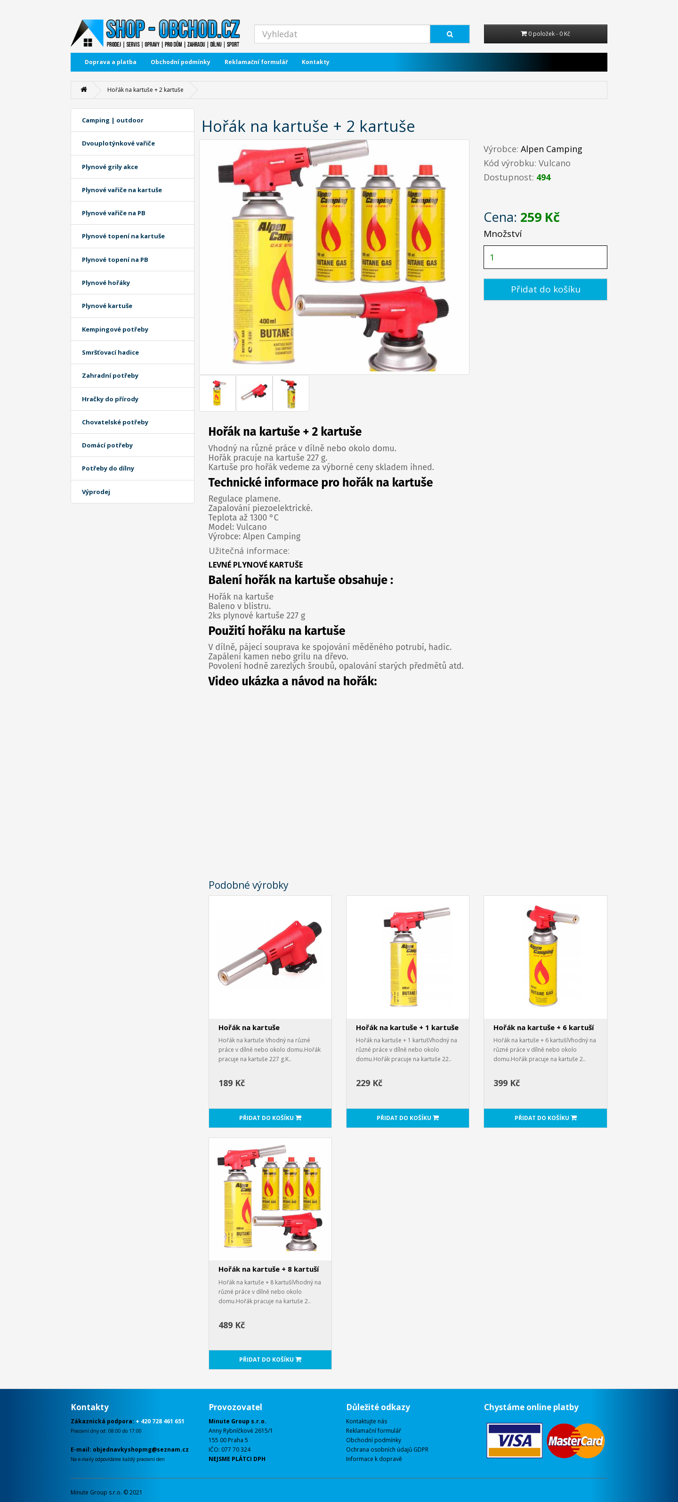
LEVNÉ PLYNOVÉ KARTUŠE (256, 565)
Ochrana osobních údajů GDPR (387, 1449)
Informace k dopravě (374, 1459)
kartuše (315, 580)
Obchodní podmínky (180, 62)
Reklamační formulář (256, 62)
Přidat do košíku (546, 289)
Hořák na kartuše (249, 1027)
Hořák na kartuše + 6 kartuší (543, 1027)
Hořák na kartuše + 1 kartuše (407, 1027)
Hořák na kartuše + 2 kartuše (145, 90)
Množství (503, 233)
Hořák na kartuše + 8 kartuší (268, 1269)
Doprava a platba (111, 62)
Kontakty (316, 62)
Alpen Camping (551, 148)
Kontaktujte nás (366, 1421)
